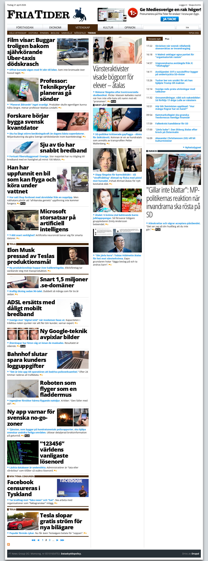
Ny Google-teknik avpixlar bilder (63, 334)
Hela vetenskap (17, 32)
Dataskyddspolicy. (71, 553)
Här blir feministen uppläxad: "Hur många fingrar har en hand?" (174, 107)
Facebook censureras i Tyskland (23, 488)
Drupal (195, 553)
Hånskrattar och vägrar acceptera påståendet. (174, 223)
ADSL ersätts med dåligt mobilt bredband (31, 308)
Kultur (108, 27)
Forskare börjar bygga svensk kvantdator (28, 121)
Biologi (55, 32)
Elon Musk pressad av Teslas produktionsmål (30, 256)
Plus (167, 39)
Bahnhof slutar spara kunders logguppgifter (27, 360)
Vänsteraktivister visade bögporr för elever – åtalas (113, 76)
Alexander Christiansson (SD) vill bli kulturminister (175, 139)
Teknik (92, 32)
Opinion (130, 27)
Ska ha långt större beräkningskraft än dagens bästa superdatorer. (47, 133)
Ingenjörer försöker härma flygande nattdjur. (34, 400)
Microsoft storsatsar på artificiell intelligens (58, 220)
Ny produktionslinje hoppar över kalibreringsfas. (36, 267)
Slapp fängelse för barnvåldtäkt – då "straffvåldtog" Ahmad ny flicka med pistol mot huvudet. (117, 177)
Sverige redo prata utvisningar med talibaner (175, 90)
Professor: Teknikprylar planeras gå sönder (57, 89)
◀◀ (33, 539)
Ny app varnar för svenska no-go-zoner (31, 417)
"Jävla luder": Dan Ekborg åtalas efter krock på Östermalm (176, 131)
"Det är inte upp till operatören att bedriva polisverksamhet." (44, 371)
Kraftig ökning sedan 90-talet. (26, 291)
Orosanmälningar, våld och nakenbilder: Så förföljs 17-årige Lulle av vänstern (178, 99)
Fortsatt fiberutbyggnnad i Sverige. (29, 156)
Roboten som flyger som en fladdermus (58, 389)
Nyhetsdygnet (193, 147)
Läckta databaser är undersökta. (27, 467)
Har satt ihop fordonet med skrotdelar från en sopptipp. (41, 197)
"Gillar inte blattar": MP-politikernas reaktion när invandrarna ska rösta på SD (173, 202)
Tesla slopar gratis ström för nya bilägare (61, 521)
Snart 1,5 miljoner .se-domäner (64, 282)
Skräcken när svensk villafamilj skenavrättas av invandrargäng (172, 47)
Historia (33, 32)
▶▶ (62, 539)
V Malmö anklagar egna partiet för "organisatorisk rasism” (174, 56)
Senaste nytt (155, 38)
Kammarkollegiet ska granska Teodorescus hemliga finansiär (172, 116)
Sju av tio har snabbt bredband (63, 147)
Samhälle (66, 32)
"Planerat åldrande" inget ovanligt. (29, 104)
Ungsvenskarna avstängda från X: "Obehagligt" (174, 64)
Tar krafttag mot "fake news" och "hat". (32, 500)
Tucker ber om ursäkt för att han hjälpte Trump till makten (174, 81)
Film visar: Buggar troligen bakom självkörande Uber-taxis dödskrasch (31, 52)
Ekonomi (55, 27)
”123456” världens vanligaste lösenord (54, 452)
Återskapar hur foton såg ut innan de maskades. (36, 342)
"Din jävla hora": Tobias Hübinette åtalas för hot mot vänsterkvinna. (117, 257)
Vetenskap (83, 27)
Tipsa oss (194, 32)
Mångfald (80, 32)
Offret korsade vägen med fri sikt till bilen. (33, 69)
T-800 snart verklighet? (22, 235)
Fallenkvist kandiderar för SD (171, 123)
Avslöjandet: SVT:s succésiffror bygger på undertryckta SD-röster (176, 73)
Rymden (44, 32)
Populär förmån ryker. (22, 533)
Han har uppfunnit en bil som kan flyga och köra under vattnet (31, 179)
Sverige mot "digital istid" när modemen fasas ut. (37, 320)
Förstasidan (24, 27)
